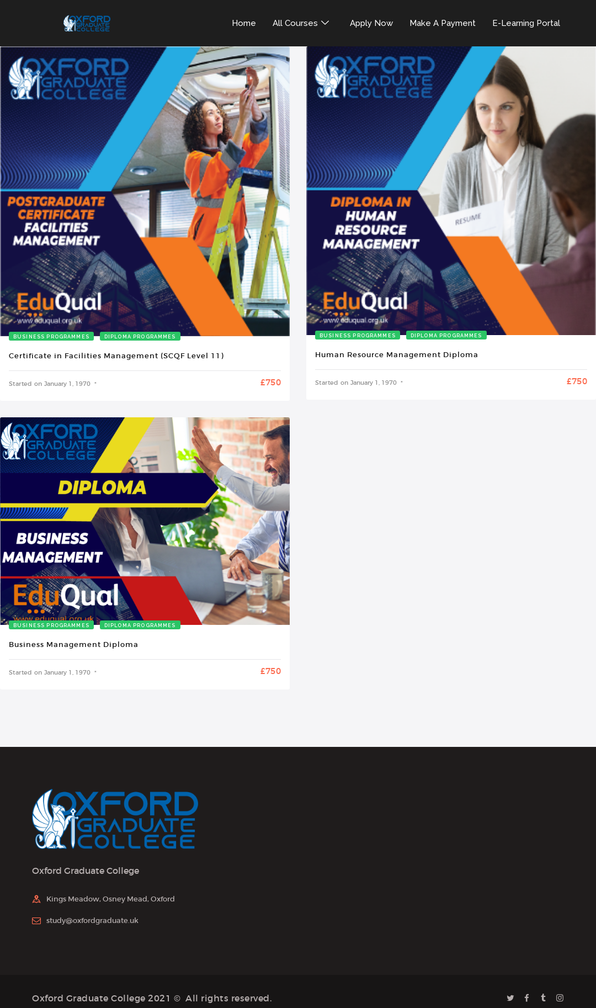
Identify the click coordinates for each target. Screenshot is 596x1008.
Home (244, 23)
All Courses (301, 23)
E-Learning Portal (526, 23)
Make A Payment (442, 23)
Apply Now (371, 23)
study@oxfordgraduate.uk (92, 920)
